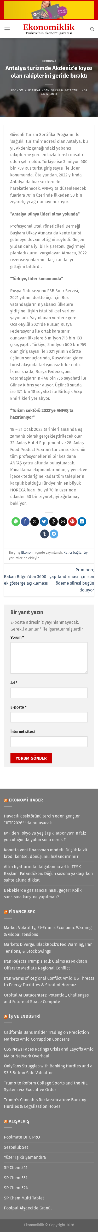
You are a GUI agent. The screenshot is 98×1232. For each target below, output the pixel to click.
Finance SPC (22, 911)
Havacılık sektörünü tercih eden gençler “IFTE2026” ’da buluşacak (42, 819)
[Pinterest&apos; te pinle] (72, 521)
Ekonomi (49, 61)
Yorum (17, 637)
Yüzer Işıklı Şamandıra (25, 1157)
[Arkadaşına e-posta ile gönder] (63, 521)
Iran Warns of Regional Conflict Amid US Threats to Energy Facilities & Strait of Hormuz (49, 982)
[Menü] (7, 29)
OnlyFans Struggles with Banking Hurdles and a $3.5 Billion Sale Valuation (48, 1069)
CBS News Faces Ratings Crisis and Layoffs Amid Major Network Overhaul (49, 1052)
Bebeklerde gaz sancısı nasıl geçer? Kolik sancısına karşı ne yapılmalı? (43, 894)
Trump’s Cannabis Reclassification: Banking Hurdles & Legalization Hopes (45, 1103)
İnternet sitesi (22, 732)
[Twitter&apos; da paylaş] (44, 521)
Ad (13, 683)
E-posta (18, 707)
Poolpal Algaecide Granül (28, 1207)
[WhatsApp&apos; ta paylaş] (15, 521)
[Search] (92, 29)
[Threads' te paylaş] (53, 521)
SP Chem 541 (15, 1167)
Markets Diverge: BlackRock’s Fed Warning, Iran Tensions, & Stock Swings (48, 948)
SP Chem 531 (15, 1177)
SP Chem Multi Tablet (24, 1198)
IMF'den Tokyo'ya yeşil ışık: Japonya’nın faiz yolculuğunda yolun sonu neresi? (45, 836)
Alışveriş (19, 1121)
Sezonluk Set (16, 1147)
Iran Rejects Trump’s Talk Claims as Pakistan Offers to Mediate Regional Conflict (45, 965)
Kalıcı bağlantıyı (76, 552)
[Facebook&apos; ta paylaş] (25, 521)
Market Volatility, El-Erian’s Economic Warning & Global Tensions (47, 931)
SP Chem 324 (16, 1187)
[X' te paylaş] (34, 521)
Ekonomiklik (21, 90)
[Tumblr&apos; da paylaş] (44, 534)
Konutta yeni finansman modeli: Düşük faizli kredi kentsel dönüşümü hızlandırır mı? (45, 853)
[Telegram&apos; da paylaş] (54, 534)
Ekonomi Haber (26, 800)
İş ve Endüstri (25, 1016)
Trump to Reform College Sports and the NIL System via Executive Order (46, 1086)
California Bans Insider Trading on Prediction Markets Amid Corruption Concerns (46, 1036)
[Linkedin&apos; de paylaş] (82, 521)
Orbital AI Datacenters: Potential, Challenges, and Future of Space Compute (47, 998)
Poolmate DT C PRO (22, 1137)
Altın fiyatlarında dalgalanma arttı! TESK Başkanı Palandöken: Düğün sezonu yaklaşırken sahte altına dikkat (48, 873)
